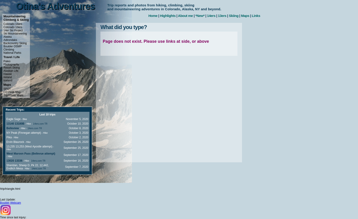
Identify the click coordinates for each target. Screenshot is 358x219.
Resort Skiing (11, 67)
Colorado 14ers (12, 24)
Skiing (233, 16)
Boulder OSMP (12, 46)
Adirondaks (10, 40)
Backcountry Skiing (15, 43)
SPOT (7, 89)
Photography (11, 64)
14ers (211, 16)
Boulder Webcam (10, 202)
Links (256, 16)
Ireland (7, 77)
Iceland (7, 80)
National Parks (12, 52)
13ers (222, 16)
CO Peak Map (12, 92)
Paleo (7, 61)
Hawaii (7, 74)
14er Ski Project (13, 30)
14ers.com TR (40, 124)
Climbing (8, 49)
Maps (245, 16)
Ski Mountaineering (15, 33)
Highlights (168, 16)
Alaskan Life (10, 70)
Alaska (7, 36)
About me (185, 16)
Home (153, 16)
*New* (200, 16)
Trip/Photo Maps (13, 95)
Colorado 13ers (12, 27)
